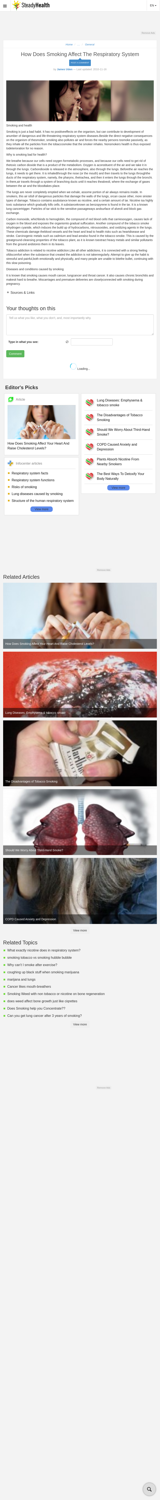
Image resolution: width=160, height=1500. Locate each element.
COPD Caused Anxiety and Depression (117, 447)
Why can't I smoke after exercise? (32, 965)
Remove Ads (148, 33)
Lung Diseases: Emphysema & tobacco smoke (119, 403)
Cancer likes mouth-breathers (29, 986)
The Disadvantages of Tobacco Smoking (119, 417)
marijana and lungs (21, 979)
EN (153, 5)
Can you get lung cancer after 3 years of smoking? (44, 1016)
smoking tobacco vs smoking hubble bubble (39, 957)
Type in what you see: (23, 342)
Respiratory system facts (30, 473)
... (78, 44)
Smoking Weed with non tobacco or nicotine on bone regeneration (56, 994)
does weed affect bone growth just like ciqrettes (42, 1001)
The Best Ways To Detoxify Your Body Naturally (120, 476)
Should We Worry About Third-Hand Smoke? (123, 432)
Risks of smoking (24, 487)
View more (42, 509)
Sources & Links (22, 292)
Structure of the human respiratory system (43, 500)
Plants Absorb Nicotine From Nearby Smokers (118, 462)
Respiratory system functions (33, 480)
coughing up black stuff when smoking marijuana (43, 972)
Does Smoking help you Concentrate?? (36, 1008)
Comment (15, 353)
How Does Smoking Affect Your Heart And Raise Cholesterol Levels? (38, 446)
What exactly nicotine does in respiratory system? (43, 950)
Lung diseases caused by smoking (37, 494)
